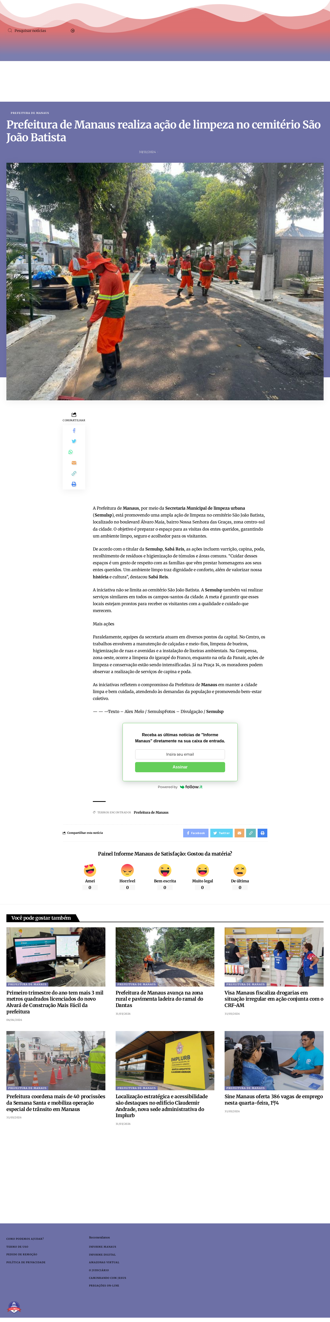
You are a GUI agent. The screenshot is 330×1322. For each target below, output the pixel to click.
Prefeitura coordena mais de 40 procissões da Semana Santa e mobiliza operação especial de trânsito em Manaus (55, 1104)
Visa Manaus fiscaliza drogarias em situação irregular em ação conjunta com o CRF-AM (274, 1000)
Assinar (180, 767)
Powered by (180, 787)
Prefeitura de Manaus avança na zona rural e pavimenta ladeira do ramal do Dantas (159, 1000)
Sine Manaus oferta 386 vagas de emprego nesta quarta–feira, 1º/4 (274, 1101)
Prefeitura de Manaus (30, 113)
